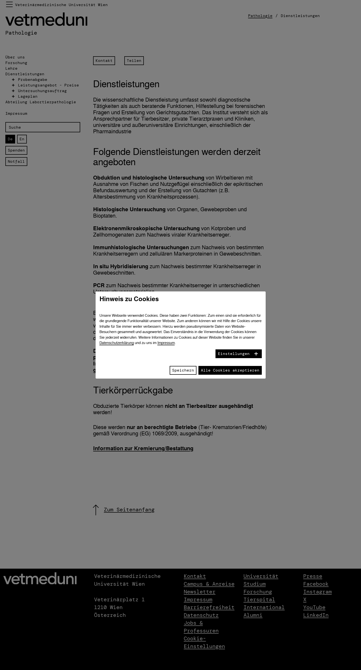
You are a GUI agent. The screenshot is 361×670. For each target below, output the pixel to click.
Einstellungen (234, 353)
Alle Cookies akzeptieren (230, 370)
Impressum (166, 343)
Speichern (183, 370)
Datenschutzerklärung (116, 343)
